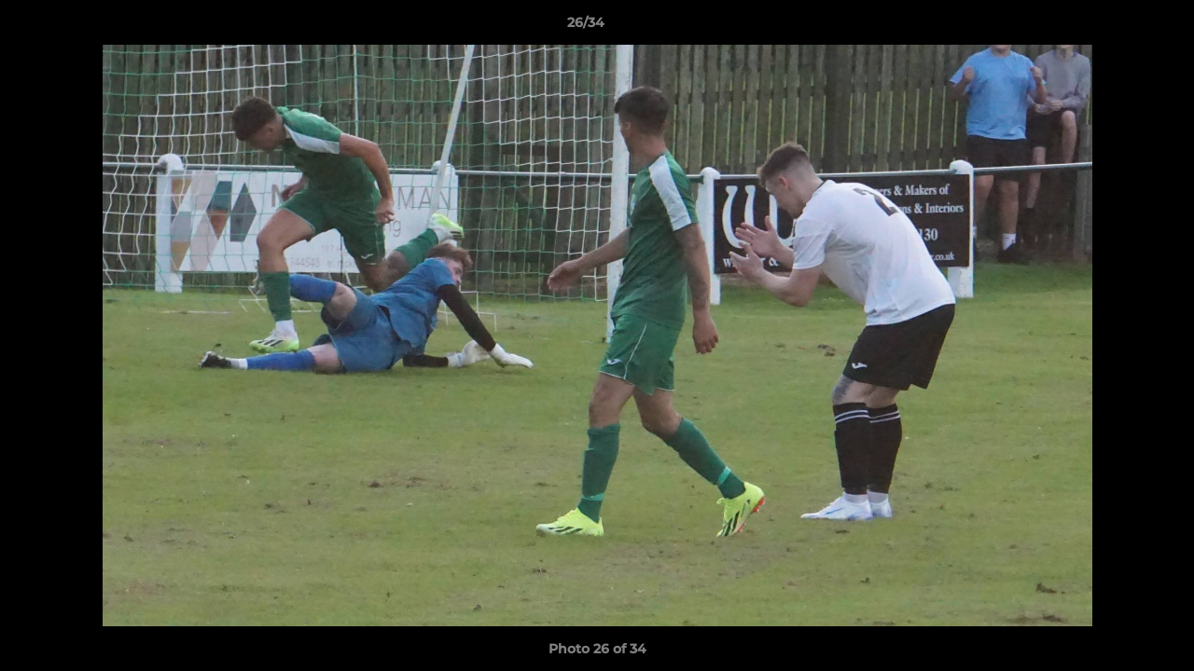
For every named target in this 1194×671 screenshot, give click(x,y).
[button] (1115, 27)
